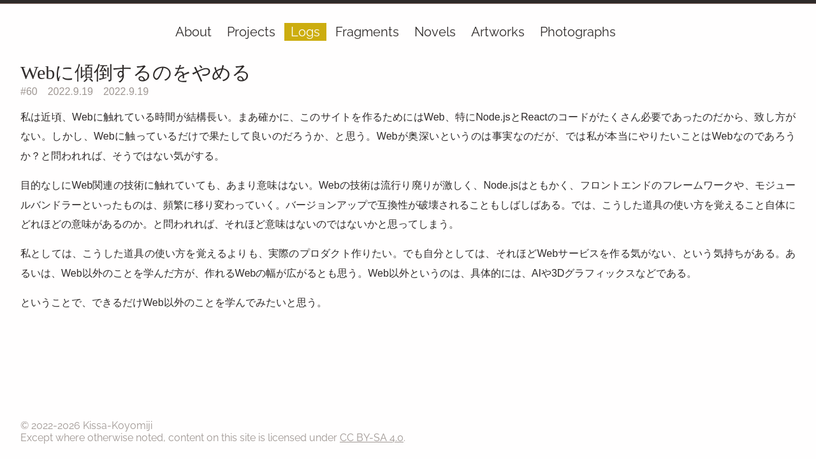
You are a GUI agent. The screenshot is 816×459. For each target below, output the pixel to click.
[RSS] (794, 34)
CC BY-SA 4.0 (372, 438)
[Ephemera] (771, 34)
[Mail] (779, 34)
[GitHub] (786, 34)
